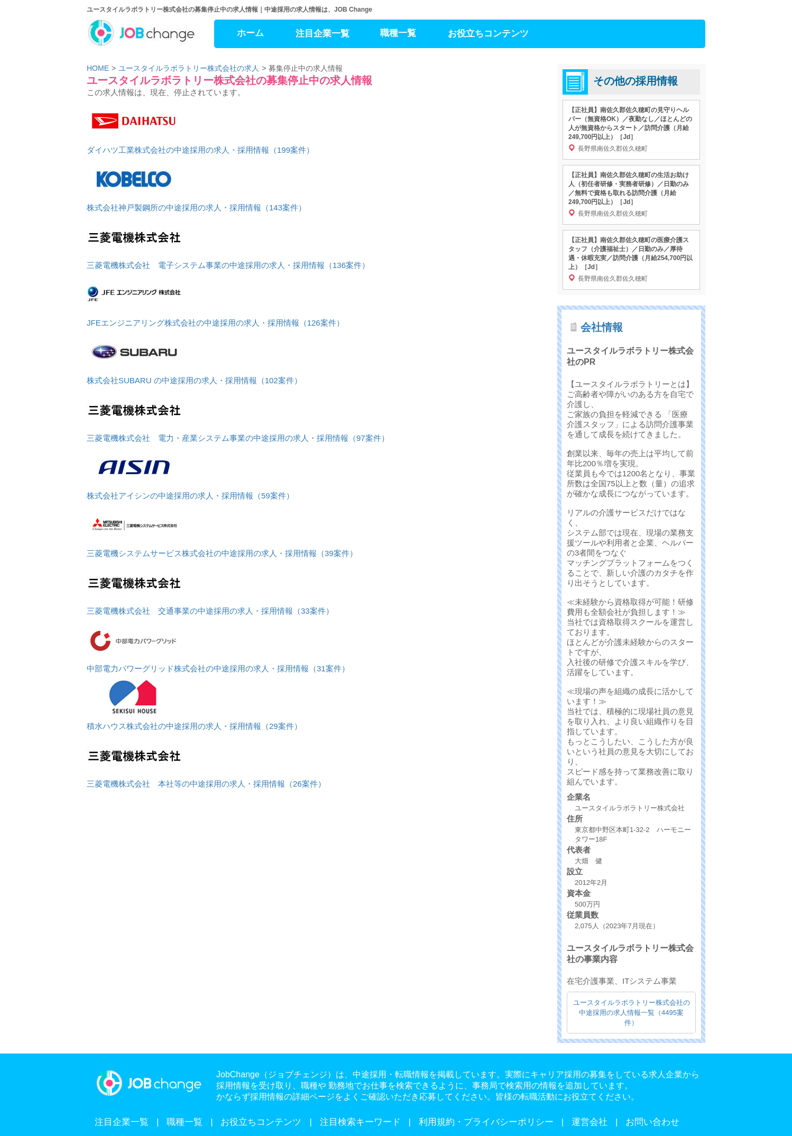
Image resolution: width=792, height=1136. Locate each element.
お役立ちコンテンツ (488, 34)
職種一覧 (398, 33)
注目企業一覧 (322, 34)
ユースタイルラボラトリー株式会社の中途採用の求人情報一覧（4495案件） (631, 1013)
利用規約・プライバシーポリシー (486, 1122)
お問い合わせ (652, 1122)
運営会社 (589, 1122)
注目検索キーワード (360, 1122)
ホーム (250, 33)
